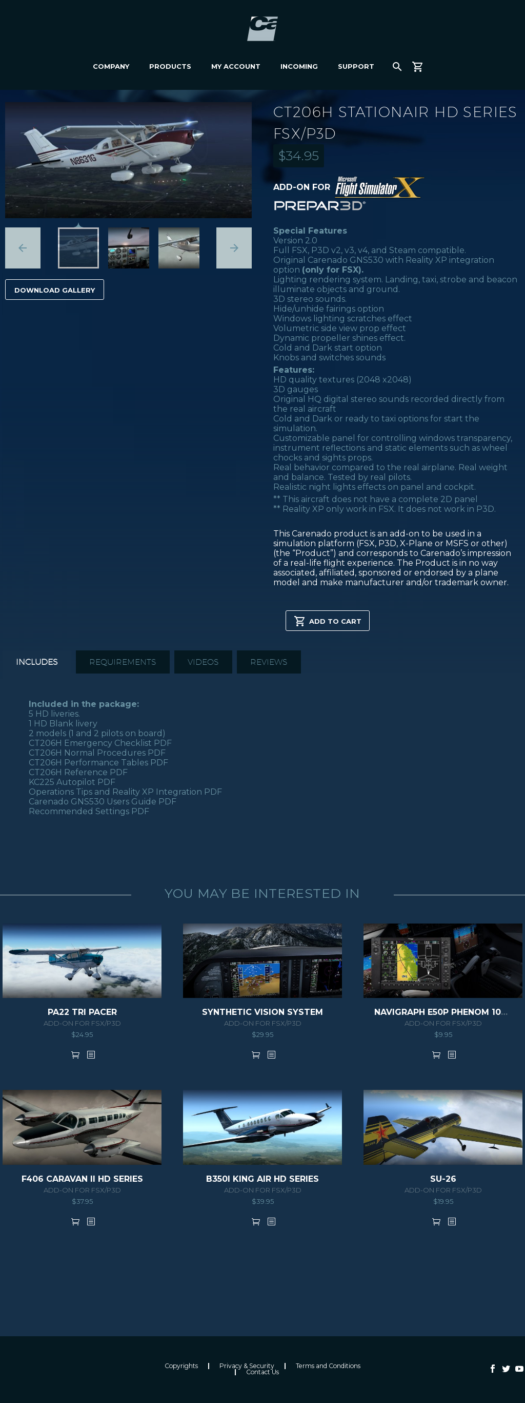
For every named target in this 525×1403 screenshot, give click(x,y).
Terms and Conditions (328, 1366)
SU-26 (443, 1179)
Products (170, 66)
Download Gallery (54, 290)
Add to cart (327, 620)
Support (356, 66)
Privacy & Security (246, 1366)
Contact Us (262, 1372)
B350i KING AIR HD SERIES (262, 1179)
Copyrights (181, 1366)
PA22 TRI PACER (82, 1012)
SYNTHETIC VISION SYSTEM (262, 1012)
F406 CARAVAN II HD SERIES (82, 1179)
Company (111, 66)
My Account (235, 66)
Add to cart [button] (75, 1054)
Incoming (299, 66)
